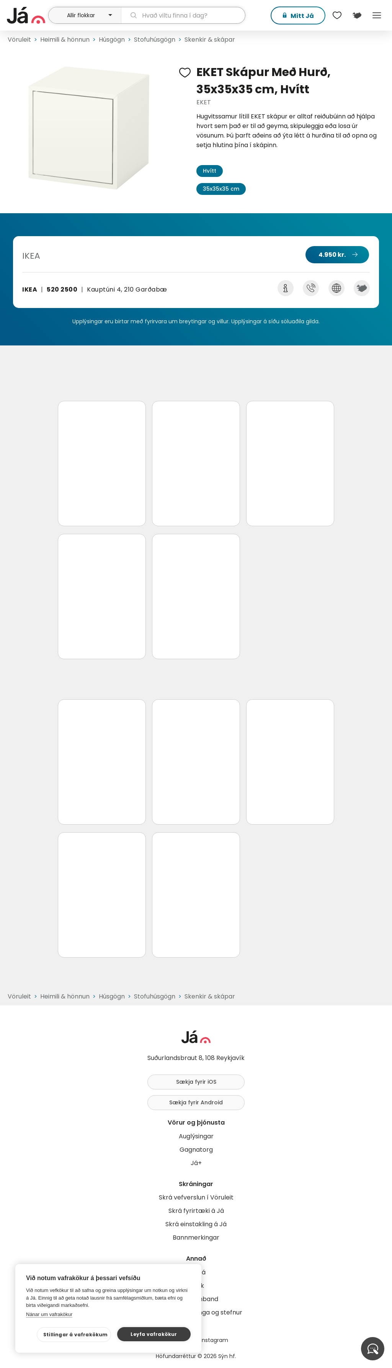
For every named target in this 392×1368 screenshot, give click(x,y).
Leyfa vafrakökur (154, 1334)
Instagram (214, 1340)
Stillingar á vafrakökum (75, 1334)
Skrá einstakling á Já (196, 1224)
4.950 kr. (332, 254)
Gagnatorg (196, 1149)
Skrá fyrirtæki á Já (196, 1210)
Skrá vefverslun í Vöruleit (196, 1197)
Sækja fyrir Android (196, 1102)
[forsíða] (26, 15)
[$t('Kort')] (356, 15)
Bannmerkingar (196, 1237)
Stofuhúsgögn (154, 39)
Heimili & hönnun (65, 39)
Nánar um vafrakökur (49, 1314)
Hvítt (209, 171)
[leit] (183, 15)
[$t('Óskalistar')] (336, 15)
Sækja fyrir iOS (196, 1082)
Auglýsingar (196, 1136)
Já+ (196, 1163)
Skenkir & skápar (210, 39)
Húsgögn (112, 39)
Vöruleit (19, 39)
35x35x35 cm (221, 189)
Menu (376, 15)
